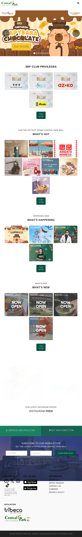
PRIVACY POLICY (56, 492)
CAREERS (53, 489)
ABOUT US (54, 480)
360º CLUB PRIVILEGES (11, 73)
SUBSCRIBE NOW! (65, 453)
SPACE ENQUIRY (56, 483)
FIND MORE (41, 115)
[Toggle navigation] (74, 3)
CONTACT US (55, 486)
